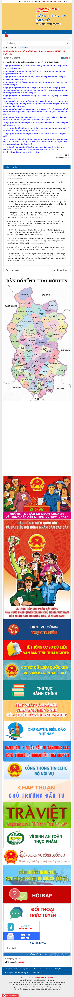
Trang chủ (8, 969)
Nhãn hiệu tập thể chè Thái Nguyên (17, 973)
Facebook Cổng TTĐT (40, 973)
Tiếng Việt (48, 1)
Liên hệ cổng (38, 969)
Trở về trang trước (12, 270)
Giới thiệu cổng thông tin (23, 969)
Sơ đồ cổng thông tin (53, 969)
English (58, 1)
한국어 (67, 1)
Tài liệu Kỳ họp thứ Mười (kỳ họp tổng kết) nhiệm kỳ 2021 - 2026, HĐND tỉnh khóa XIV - (35, 183)
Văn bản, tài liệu (25, 47)
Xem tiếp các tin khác (60, 270)
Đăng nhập (36, 1)
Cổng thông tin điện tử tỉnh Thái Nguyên (7, 47)
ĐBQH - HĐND (16, 47)
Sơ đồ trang (24, 1)
